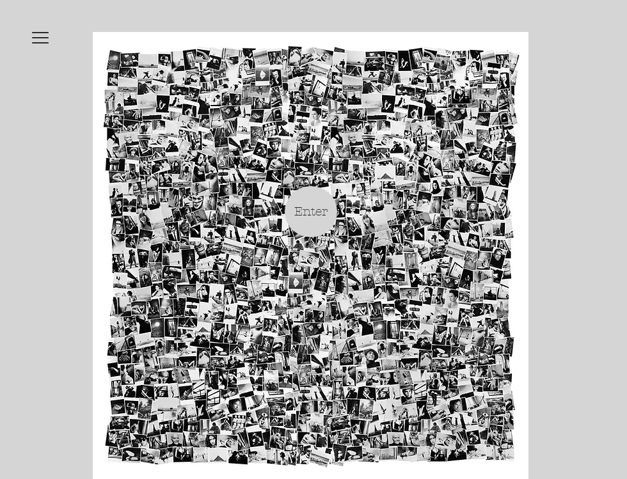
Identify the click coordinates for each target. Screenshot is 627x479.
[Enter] (311, 211)
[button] (40, 37)
